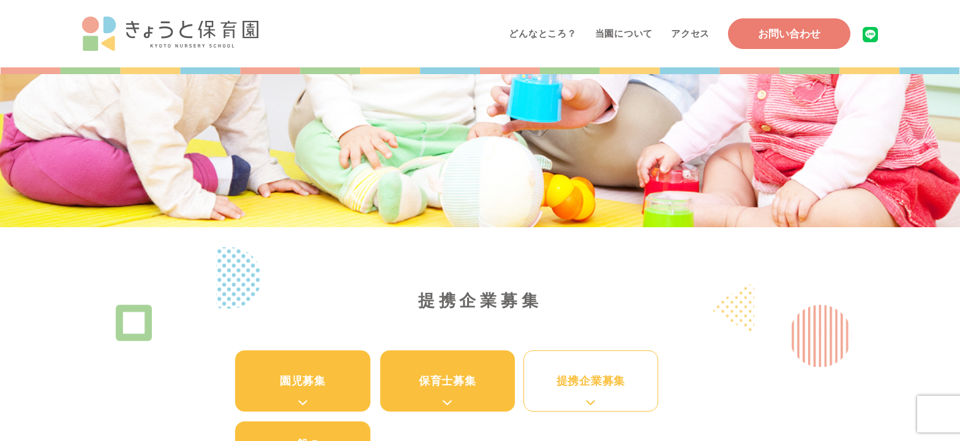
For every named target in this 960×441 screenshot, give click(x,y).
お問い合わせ (789, 34)
